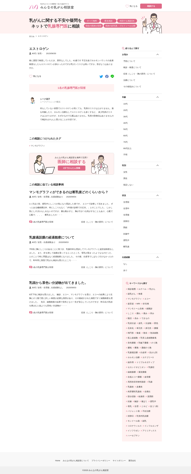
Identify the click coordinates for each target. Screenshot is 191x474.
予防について (129, 61)
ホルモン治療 (134, 357)
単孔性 (139, 328)
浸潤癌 (150, 396)
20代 (125, 110)
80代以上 (127, 148)
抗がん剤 (153, 352)
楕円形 (131, 333)
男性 (125, 178)
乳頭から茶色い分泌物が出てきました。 (58, 283)
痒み (152, 313)
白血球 (143, 352)
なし (125, 264)
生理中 (126, 208)
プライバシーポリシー (101, 461)
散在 (145, 333)
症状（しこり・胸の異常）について (139, 74)
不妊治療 (146, 411)
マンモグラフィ (38, 146)
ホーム (31, 36)
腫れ (138, 313)
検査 (140, 294)
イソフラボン (134, 430)
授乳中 (126, 240)
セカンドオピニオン (137, 367)
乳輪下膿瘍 (143, 343)
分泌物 (148, 323)
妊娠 (130, 401)
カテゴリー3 (147, 357)
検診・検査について (132, 67)
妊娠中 (126, 234)
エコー (147, 299)
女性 (125, 172)
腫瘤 (156, 328)
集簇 (138, 333)
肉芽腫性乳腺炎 (135, 391)
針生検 (146, 303)
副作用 (131, 362)
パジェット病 (134, 411)
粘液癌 (141, 396)
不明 (125, 154)
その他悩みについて (132, 86)
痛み (145, 313)
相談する (151, 6)
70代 (125, 142)
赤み (136, 318)
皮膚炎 (139, 387)
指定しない (128, 185)
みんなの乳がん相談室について (76, 461)
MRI (138, 303)
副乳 (144, 421)
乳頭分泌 (132, 323)
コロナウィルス (135, 426)
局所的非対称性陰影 (137, 382)
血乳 (140, 323)
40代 (125, 123)
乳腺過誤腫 (133, 352)
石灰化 (131, 328)
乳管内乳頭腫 (142, 416)
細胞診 (149, 308)
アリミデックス (149, 430)
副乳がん (132, 294)
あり (125, 270)
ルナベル (142, 289)
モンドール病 (134, 421)
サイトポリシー (119, 461)
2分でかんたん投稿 (71, 168)
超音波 (131, 303)
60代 (125, 135)
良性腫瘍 (132, 343)
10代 (125, 104)
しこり (131, 313)
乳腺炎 (131, 387)
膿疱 (130, 347)
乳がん (152, 289)
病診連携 (132, 289)
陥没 (130, 318)
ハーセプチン (134, 435)
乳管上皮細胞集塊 (148, 338)
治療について (129, 80)
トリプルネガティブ (145, 362)
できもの (145, 318)
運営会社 (132, 461)
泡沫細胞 (154, 333)
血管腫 (147, 377)
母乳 (130, 406)
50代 (125, 129)
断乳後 (126, 246)
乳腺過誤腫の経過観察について (51, 237)
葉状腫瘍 (142, 372)
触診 (136, 401)
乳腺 (150, 382)
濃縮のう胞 (146, 347)
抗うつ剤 (154, 406)
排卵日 (126, 221)
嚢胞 (136, 347)
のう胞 (154, 343)
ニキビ (144, 406)
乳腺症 (151, 367)
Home (57, 461)
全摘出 (147, 391)
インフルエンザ (151, 426)
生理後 (126, 215)
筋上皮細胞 (133, 338)
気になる (37, 76)
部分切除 (132, 396)
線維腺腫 (132, 372)
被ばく (144, 401)
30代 (125, 116)
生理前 (126, 202)
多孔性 (148, 328)
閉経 (125, 227)
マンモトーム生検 (136, 308)
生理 (136, 406)
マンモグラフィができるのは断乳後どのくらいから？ (68, 192)
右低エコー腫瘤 (135, 377)
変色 (156, 323)
